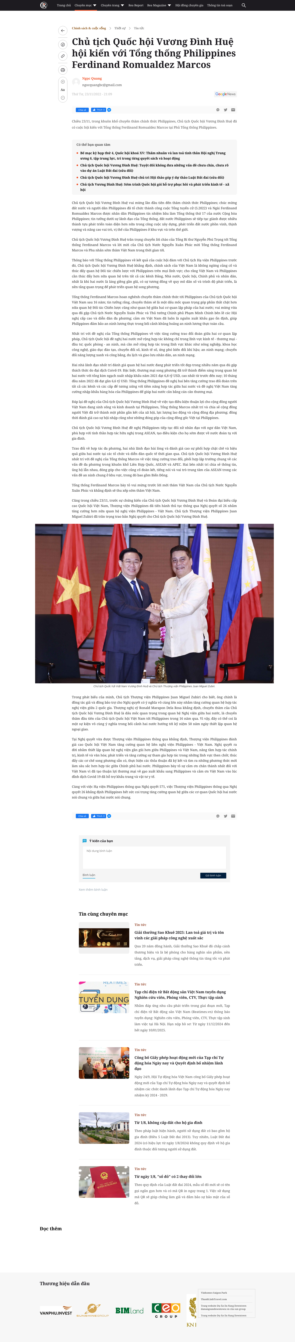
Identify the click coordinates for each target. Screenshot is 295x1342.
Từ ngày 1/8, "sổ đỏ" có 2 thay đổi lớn (168, 1176)
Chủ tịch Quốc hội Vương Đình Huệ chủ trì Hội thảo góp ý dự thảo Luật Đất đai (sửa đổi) (152, 177)
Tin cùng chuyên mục (103, 914)
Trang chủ (64, 5)
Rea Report (136, 5)
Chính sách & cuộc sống (89, 28)
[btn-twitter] (225, 110)
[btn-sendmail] (233, 110)
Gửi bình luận (213, 875)
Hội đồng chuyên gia (189, 5)
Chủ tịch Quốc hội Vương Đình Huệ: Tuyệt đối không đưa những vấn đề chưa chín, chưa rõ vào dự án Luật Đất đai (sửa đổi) (154, 168)
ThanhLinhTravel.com (214, 1299)
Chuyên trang (113, 5)
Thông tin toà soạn (220, 5)
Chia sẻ (82, 110)
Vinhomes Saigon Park (214, 1292)
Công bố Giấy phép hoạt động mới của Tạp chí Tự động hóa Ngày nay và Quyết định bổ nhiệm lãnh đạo (179, 1063)
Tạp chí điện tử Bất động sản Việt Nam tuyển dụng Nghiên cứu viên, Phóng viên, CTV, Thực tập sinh (180, 994)
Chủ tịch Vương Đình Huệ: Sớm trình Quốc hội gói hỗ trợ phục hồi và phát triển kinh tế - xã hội (154, 187)
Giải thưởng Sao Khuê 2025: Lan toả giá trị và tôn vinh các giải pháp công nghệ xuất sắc (179, 935)
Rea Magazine (159, 5)
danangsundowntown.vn (215, 1309)
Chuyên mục (86, 5)
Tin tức (139, 28)
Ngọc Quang (92, 78)
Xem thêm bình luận (93, 889)
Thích (99, 109)
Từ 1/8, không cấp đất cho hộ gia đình (168, 1122)
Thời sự (119, 28)
